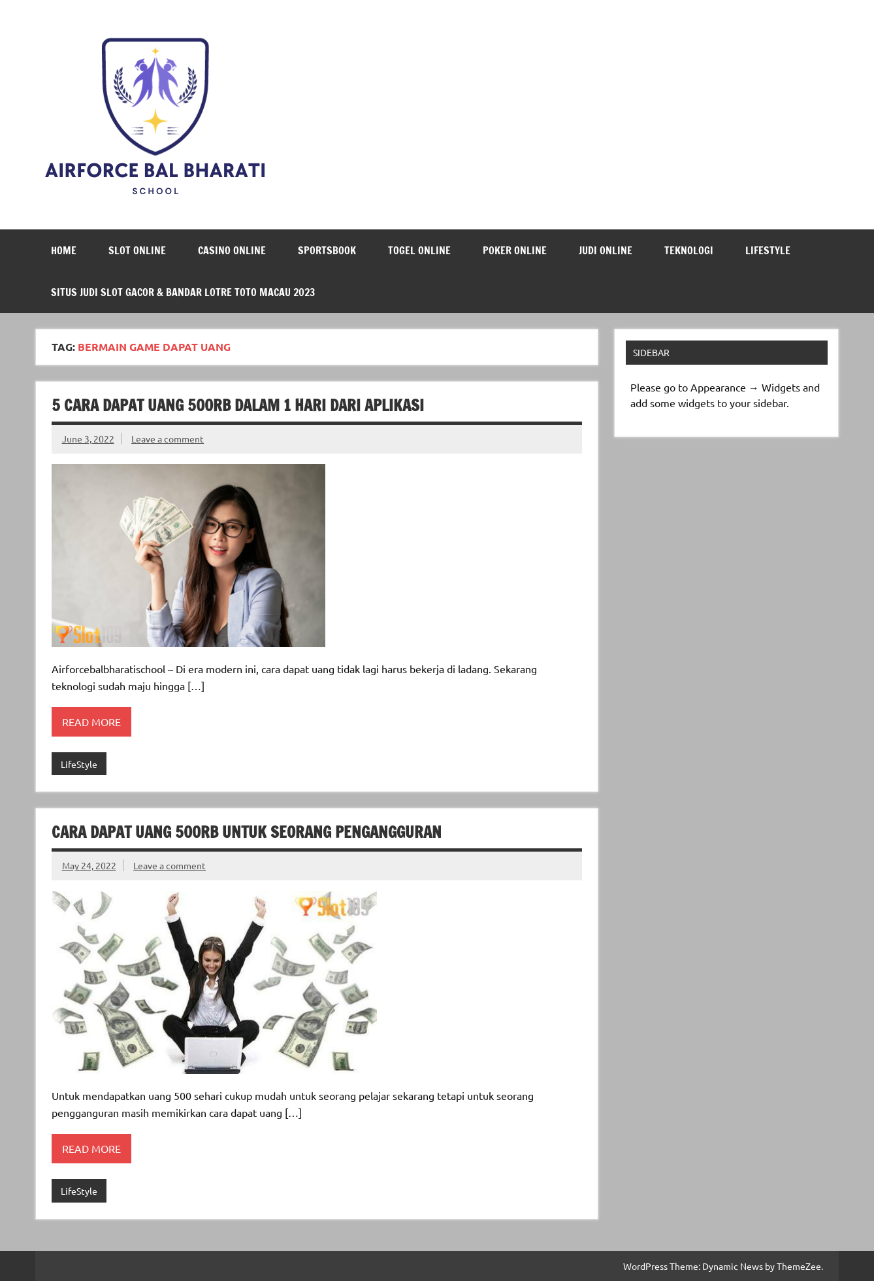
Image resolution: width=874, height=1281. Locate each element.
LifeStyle (767, 250)
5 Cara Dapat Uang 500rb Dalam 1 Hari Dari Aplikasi (238, 405)
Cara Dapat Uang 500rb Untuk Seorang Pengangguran (247, 832)
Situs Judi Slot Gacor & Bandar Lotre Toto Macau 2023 (183, 292)
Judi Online (605, 250)
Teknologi (688, 250)
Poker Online (515, 250)
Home (63, 250)
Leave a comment (167, 438)
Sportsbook (327, 250)
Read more (91, 721)
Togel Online (419, 250)
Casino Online (232, 250)
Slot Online (137, 250)
